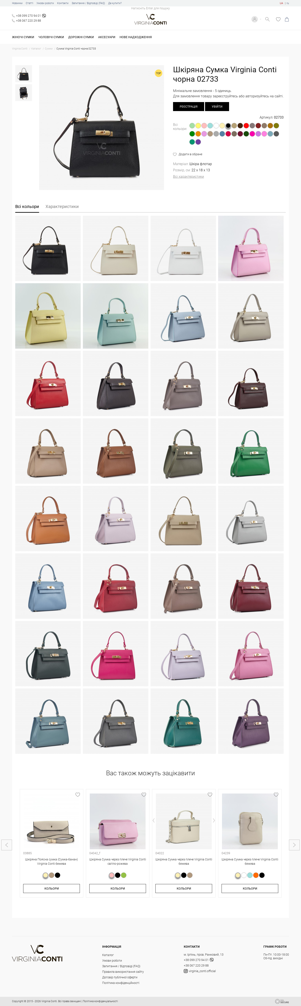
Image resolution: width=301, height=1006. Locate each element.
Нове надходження (136, 37)
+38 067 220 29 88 (28, 20)
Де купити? (115, 3)
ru (288, 3)
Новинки (17, 3)
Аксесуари (106, 37)
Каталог (108, 955)
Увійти (256, 19)
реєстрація (189, 106)
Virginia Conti (49, 1001)
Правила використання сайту (123, 971)
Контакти (62, 3)
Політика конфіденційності (120, 983)
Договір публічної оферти (119, 977)
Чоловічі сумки (51, 37)
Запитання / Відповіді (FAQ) (88, 3)
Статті (29, 3)
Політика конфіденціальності (100, 1001)
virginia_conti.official (200, 971)
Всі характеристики (188, 177)
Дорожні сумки (81, 37)
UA (281, 3)
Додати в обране (190, 154)
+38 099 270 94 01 (28, 15)
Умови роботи (45, 3)
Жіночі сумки (23, 37)
